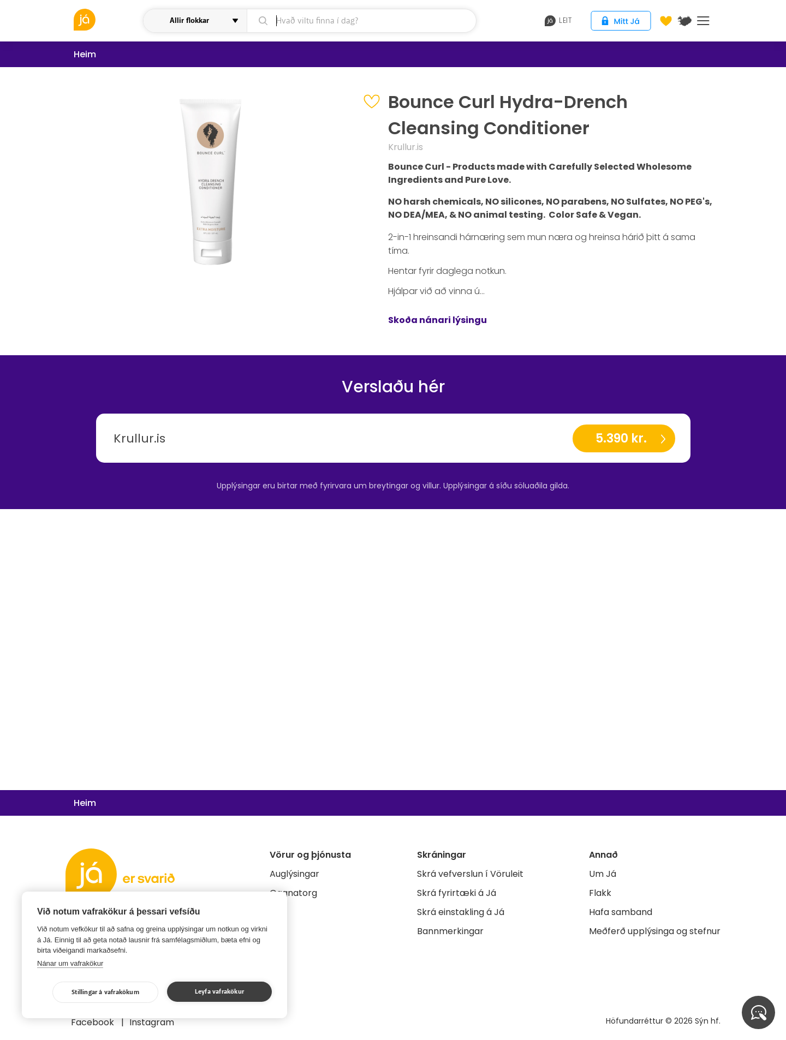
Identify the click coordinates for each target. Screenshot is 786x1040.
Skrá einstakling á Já (460, 912)
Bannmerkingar (450, 931)
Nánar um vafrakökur (70, 963)
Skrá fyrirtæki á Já (456, 893)
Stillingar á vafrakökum (105, 992)
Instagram (151, 1022)
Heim (85, 54)
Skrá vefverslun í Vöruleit (470, 874)
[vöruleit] (107, 20)
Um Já (602, 874)
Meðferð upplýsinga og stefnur (654, 931)
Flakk (600, 893)
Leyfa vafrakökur (219, 992)
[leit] (361, 20)
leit (558, 20)
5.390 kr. (621, 438)
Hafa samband (620, 912)
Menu (703, 20)
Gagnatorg (293, 893)
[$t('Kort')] (684, 21)
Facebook (93, 1022)
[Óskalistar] (666, 20)
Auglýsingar (294, 874)
